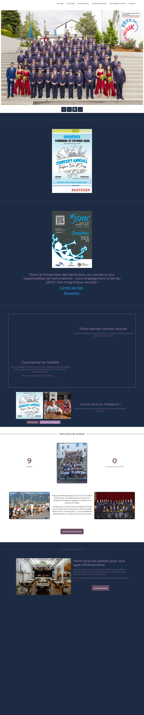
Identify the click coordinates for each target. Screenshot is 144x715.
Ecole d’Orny (83, 4)
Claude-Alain (78, 580)
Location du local (99, 4)
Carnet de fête (71, 288)
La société (70, 4)
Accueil (60, 4)
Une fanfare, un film (117, 4)
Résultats (71, 293)
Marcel (55, 376)
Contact (132, 4)
